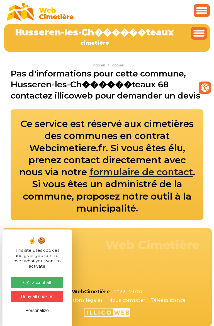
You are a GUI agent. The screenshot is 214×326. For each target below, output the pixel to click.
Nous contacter (126, 300)
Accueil (99, 65)
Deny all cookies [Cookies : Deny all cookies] (37, 296)
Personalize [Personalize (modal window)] (37, 310)
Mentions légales (82, 300)
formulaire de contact (141, 172)
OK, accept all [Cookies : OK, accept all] (37, 282)
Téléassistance (168, 300)
